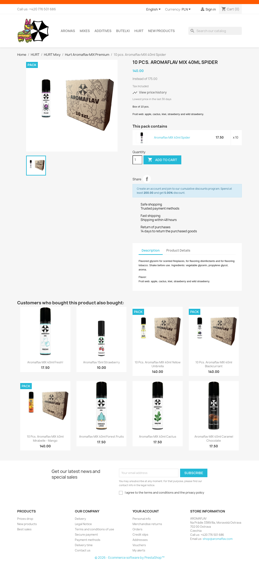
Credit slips (140, 534)
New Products (161, 31)
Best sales (24, 529)
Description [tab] (151, 250)
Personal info (142, 519)
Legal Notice (83, 524)
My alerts (139, 550)
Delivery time (84, 545)
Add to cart (162, 160)
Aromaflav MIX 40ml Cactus (157, 436)
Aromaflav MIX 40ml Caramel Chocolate (213, 438)
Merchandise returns (147, 524)
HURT (138, 31)
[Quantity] (137, 159)
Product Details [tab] (178, 250)
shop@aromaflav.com (217, 539)
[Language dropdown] (154, 9)
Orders (137, 529)
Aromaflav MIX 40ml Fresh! (45, 362)
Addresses (140, 540)
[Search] (215, 31)
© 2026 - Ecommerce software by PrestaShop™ (130, 557)
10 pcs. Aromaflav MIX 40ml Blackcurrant (213, 364)
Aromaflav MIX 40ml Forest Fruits (101, 436)
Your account (146, 511)
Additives (102, 31)
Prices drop (25, 519)
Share (147, 179)
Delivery (80, 519)
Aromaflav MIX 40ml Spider (172, 137)
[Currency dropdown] (187, 9)
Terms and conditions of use (94, 529)
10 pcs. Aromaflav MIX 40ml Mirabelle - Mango (45, 438)
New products (27, 524)
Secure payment (86, 534)
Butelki (123, 31)
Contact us (82, 550)
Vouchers (139, 545)
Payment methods (87, 540)
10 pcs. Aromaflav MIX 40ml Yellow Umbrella (157, 364)
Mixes (85, 31)
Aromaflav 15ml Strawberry (101, 362)
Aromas (68, 31)
